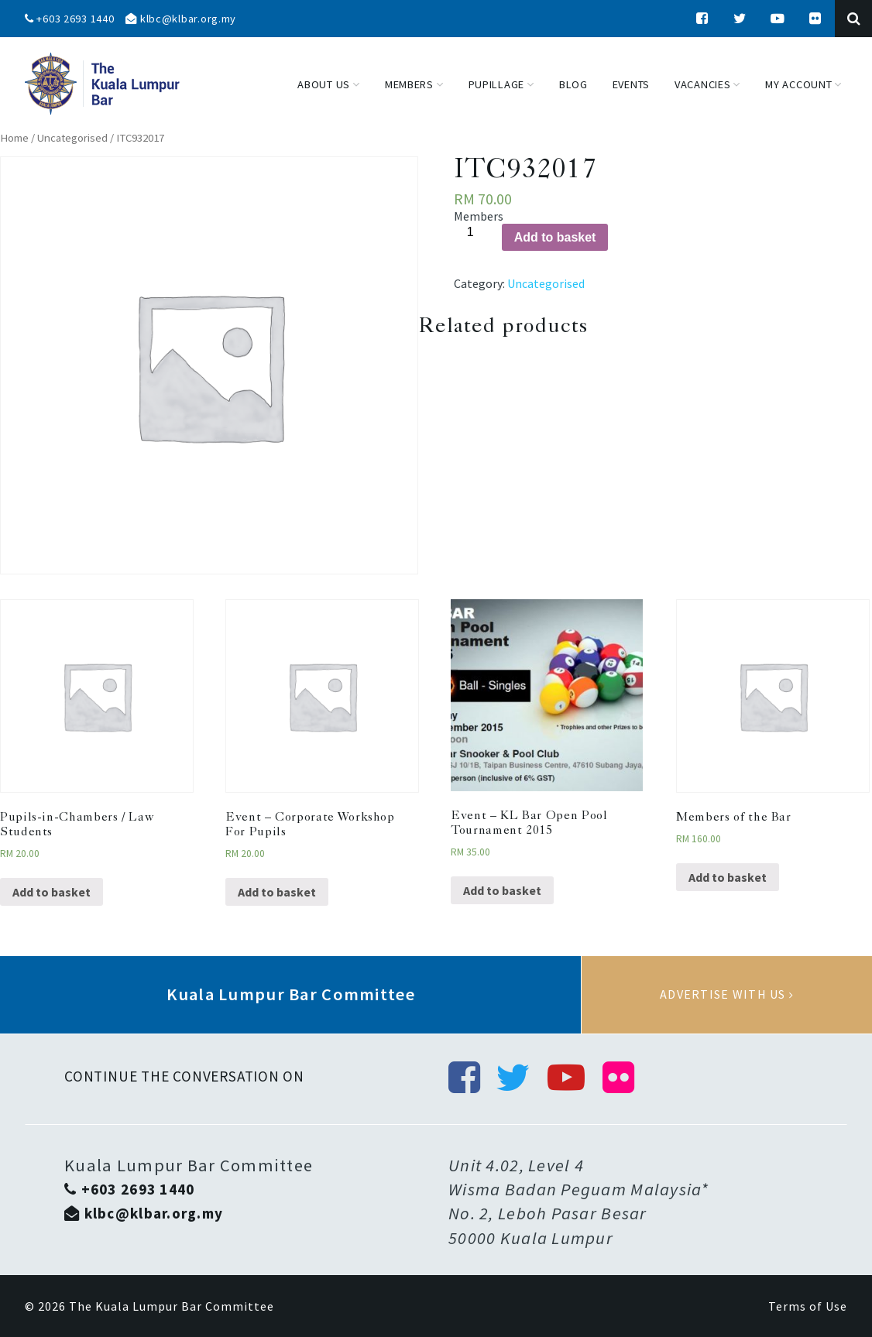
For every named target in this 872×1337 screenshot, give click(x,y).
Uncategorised (72, 138)
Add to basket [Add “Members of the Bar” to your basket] (727, 877)
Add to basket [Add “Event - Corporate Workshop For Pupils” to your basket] (277, 892)
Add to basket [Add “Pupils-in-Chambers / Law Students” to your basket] (51, 892)
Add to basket (555, 237)
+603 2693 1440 (70, 19)
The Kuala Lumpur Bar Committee (171, 1306)
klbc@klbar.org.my (180, 19)
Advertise (727, 995)
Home (14, 138)
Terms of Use (807, 1306)
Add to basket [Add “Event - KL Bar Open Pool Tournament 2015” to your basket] (502, 890)
